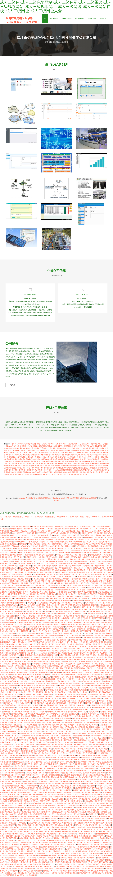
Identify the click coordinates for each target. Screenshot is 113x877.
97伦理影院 (67, 852)
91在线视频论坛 (75, 839)
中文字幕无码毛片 (106, 675)
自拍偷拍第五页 (64, 651)
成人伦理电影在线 (90, 593)
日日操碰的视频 (38, 795)
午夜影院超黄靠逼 (30, 865)
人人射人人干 (71, 843)
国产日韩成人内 (89, 834)
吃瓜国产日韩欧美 (98, 869)
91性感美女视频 (13, 582)
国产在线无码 (35, 697)
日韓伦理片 (61, 595)
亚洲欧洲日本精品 (9, 636)
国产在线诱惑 (66, 603)
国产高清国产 (71, 588)
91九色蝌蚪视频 (55, 603)
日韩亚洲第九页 (33, 542)
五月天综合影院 (49, 762)
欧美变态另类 (12, 551)
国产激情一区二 (106, 813)
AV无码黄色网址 (40, 854)
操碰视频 (12, 861)
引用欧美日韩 (45, 760)
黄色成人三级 (44, 741)
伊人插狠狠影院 (30, 876)
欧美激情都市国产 (66, 571)
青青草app (98, 747)
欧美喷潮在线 (9, 712)
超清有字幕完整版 (34, 760)
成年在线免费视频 (10, 579)
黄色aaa (23, 786)
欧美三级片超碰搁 (34, 789)
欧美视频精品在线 (62, 830)
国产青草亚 (67, 601)
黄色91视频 (96, 527)
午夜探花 (42, 542)
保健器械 (22, 460)
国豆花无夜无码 (80, 789)
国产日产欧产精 (39, 562)
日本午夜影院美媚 (76, 765)
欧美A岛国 (80, 532)
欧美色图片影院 (5, 560)
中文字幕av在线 (23, 743)
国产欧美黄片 (38, 867)
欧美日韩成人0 (87, 708)
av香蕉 (74, 817)
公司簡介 (12, 385)
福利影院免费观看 (10, 793)
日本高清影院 (31, 858)
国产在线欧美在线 (17, 715)
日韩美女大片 (92, 564)
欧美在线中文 (22, 643)
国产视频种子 (91, 858)
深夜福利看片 (100, 614)
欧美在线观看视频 (100, 782)
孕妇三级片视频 (34, 623)
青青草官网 (106, 800)
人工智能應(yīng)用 (27, 455)
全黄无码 (48, 678)
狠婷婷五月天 (86, 553)
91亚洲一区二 (78, 634)
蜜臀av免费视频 (71, 712)
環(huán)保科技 (59, 462)
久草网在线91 (96, 793)
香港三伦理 (61, 573)
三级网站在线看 (46, 749)
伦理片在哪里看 (65, 719)
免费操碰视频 (98, 534)
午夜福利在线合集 (9, 688)
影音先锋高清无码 (76, 773)
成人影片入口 (59, 778)
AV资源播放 (11, 593)
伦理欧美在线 (50, 671)
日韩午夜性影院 (70, 749)
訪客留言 (103, 18)
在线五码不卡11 (8, 573)
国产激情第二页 (61, 704)
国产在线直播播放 (87, 619)
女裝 (104, 451)
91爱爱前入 (52, 588)
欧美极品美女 (87, 527)
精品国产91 (103, 815)
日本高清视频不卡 (19, 725)
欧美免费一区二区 (75, 590)
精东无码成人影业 (93, 813)
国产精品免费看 (75, 553)
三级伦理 (71, 658)
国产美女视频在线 (43, 651)
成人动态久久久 (92, 542)
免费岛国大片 (57, 723)
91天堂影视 (22, 858)
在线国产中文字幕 (70, 577)
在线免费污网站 (57, 545)
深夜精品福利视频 (76, 640)
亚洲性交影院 (106, 832)
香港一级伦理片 (31, 564)
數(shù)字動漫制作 (13, 447)
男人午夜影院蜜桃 (6, 739)
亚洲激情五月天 (103, 595)
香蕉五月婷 (79, 850)
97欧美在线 (18, 769)
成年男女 (53, 806)
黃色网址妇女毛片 (16, 819)
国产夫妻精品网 (39, 555)
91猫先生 (41, 564)
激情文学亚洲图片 (57, 612)
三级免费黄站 (76, 536)
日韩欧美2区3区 (70, 664)
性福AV (78, 795)
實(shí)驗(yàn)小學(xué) (46, 462)
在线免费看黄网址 (65, 736)
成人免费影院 (83, 771)
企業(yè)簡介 (54, 18)
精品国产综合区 (26, 843)
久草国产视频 (100, 545)
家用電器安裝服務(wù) (86, 455)
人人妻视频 (104, 654)
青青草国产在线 (50, 579)
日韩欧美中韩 (46, 813)
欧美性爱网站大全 (32, 571)
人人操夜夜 (107, 532)
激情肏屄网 (10, 837)
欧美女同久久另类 (18, 560)
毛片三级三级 (44, 786)
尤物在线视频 (24, 839)
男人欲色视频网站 (21, 621)
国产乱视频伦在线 (85, 597)
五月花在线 (11, 634)
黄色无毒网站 (78, 571)
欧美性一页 (68, 662)
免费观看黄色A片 (75, 632)
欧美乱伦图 (100, 560)
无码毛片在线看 (46, 623)
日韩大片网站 (28, 832)
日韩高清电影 (43, 861)
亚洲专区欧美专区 (10, 647)
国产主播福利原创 (90, 571)
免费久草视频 (69, 562)
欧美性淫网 (30, 717)
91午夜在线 (89, 673)
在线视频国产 (50, 564)
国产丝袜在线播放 (66, 858)
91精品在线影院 (17, 684)
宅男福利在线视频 (99, 632)
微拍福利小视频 (39, 730)
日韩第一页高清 (51, 575)
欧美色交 (22, 717)
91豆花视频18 (100, 861)
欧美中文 (86, 773)
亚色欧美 (21, 579)
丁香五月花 (39, 869)
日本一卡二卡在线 (13, 736)
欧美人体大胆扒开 (53, 606)
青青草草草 (53, 549)
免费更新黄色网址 (53, 625)
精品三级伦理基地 (70, 804)
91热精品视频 (69, 762)
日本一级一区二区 (89, 765)
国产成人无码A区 (57, 662)
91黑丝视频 (100, 743)
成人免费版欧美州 (69, 649)
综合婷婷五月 (62, 682)
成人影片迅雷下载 (37, 821)
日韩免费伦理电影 (49, 640)
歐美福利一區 (89, 664)
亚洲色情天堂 (61, 614)
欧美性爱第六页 (37, 640)
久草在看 (42, 765)
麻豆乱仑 (101, 621)
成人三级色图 (9, 776)
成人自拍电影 (29, 573)
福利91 (75, 662)
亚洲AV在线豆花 (19, 876)
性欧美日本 (86, 745)
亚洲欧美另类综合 (20, 542)
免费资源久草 (27, 601)
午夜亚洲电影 (45, 647)
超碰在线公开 (30, 586)
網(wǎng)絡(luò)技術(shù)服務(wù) (20, 449)
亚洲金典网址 (19, 837)
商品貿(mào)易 (54, 453)
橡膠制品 (18, 455)
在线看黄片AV (107, 736)
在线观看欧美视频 (101, 819)
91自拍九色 (44, 776)
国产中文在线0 (35, 582)
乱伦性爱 (55, 551)
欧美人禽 (88, 797)
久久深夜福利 (90, 603)
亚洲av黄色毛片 (94, 810)
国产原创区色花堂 (10, 719)
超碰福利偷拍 (71, 845)
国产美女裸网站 (45, 725)
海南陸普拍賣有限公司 (86, 466)
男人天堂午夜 (100, 569)
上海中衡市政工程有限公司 (65, 468)
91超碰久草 (52, 808)
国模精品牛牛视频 (74, 821)
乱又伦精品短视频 (74, 682)
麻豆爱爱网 (55, 647)
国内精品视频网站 (10, 680)
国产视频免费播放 (94, 847)
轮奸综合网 (30, 588)
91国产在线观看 (32, 739)
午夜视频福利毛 (17, 701)
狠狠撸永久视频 (24, 697)
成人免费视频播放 (94, 612)
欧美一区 (44, 549)
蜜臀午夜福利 (84, 699)
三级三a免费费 (99, 673)
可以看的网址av (33, 817)
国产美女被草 (15, 682)
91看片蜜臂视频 (103, 660)
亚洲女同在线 (32, 784)
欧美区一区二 (66, 636)
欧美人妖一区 (12, 743)
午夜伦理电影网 (9, 623)
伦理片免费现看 (31, 745)
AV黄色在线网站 (39, 747)
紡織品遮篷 (34, 462)
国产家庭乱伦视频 (92, 871)
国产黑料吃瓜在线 (24, 706)
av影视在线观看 (76, 579)
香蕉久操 (61, 560)
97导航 (59, 717)
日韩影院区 (97, 671)
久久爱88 (16, 747)
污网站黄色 (70, 867)
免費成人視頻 (63, 638)
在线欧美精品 (65, 619)
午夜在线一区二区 (37, 632)
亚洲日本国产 (104, 725)
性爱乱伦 (29, 780)
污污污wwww (32, 662)
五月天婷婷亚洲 (66, 667)
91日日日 (13, 806)
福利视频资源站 (92, 741)
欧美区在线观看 (21, 817)
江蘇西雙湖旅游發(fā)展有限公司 (39, 475)
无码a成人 (106, 747)
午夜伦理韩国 (13, 686)
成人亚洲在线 (16, 695)
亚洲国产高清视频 (6, 813)
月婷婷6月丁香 (87, 671)
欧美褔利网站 (59, 767)
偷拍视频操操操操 (88, 839)
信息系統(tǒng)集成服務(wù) (69, 458)
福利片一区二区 (54, 863)
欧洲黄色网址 (55, 667)
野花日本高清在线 (12, 871)
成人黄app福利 (105, 553)
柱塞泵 (62, 453)
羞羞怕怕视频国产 (34, 826)
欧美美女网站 (41, 625)
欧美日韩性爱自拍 (88, 717)
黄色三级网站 (35, 532)
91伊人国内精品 (97, 758)
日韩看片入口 (25, 847)
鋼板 (66, 462)
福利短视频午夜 (27, 656)
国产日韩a (73, 830)
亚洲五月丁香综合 (35, 584)
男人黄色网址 (52, 856)
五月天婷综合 (102, 697)
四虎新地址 (94, 693)
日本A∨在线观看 (65, 686)
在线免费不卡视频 (10, 732)
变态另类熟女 (88, 782)
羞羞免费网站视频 (9, 708)
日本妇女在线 (107, 555)
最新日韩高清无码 (50, 732)
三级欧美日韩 (35, 847)
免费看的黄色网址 (106, 715)
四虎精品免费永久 (39, 769)
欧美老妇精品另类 (32, 619)
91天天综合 (44, 797)
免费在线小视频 (15, 601)
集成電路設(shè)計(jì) (72, 455)
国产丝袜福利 (95, 832)
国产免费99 (40, 721)
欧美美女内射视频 (64, 575)
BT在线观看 (88, 634)
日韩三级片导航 (107, 671)
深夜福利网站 (61, 795)
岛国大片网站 (41, 837)
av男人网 (80, 569)
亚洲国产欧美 (107, 843)
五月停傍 (81, 704)
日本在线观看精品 (84, 800)
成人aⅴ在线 (19, 625)
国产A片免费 (41, 858)
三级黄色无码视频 (44, 662)
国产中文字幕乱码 (25, 664)
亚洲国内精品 (104, 871)
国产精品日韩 (51, 837)
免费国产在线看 (50, 558)
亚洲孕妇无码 (33, 752)
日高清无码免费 (58, 695)
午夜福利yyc (60, 555)
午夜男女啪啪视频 (34, 545)
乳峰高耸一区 (43, 808)
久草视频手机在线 (89, 684)
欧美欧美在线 (13, 658)
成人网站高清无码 (22, 649)
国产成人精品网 (30, 837)
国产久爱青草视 (47, 566)
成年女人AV (17, 693)
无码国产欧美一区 (23, 673)
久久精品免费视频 (95, 686)
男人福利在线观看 (16, 723)
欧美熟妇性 (34, 673)
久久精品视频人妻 (17, 678)
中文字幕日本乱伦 (38, 686)
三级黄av (27, 802)
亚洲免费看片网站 (48, 778)
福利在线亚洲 (9, 667)
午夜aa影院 (44, 593)
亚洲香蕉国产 (56, 789)
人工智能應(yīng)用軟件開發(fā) (58, 451)
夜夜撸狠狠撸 (50, 562)
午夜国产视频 (72, 704)
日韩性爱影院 (59, 527)
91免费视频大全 (53, 534)
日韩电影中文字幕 (58, 874)
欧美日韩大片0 (69, 610)
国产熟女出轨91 (89, 545)
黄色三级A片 (25, 532)
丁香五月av (55, 699)
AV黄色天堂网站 (5, 577)
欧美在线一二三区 (91, 529)
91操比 (85, 579)
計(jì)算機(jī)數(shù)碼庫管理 (35, 499)
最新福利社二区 (64, 551)
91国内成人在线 (73, 699)
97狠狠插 (72, 691)
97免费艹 (23, 662)
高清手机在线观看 (69, 861)
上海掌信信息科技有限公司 (59, 475)
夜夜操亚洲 (17, 778)
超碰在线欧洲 (88, 767)
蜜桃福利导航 (54, 643)
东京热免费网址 (18, 856)
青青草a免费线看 (78, 797)
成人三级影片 (59, 566)
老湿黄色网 (69, 745)
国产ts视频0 (36, 804)
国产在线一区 (80, 826)
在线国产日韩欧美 (22, 593)
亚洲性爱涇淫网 (26, 795)
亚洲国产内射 (9, 621)
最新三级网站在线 (51, 569)
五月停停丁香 (96, 625)
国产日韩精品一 (8, 730)
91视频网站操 (22, 680)
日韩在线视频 (92, 647)
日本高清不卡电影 (95, 562)
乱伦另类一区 (93, 610)
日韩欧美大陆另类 (71, 586)
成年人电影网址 (101, 536)
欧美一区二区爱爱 (100, 760)
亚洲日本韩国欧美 (7, 869)
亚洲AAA (64, 606)
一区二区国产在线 (72, 597)
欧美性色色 (16, 843)
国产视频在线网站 (53, 542)
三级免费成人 (51, 595)
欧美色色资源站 (38, 780)
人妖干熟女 (70, 850)
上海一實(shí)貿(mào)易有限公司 (33, 466)
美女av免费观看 (77, 786)
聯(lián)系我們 (80, 18)
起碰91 (78, 606)
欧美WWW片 (65, 802)
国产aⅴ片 (67, 545)
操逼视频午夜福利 (53, 773)
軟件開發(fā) (58, 449)
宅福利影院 (29, 560)
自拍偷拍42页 (38, 732)
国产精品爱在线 (43, 634)
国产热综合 (23, 606)
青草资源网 (36, 843)
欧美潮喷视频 (16, 791)
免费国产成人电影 (98, 662)
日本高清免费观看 (99, 752)
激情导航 (45, 863)
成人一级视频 (100, 590)
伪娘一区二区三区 (51, 553)
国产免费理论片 (82, 780)
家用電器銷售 (54, 458)
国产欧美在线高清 (90, 601)
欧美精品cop (90, 867)
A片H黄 (85, 736)
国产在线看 (49, 780)
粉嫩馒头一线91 (14, 632)
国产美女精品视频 (49, 610)
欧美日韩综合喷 (66, 786)
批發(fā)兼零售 (54, 460)
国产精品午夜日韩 (81, 762)
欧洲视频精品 (73, 715)
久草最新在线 (54, 684)
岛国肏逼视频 (10, 616)
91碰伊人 (16, 562)
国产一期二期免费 (88, 608)
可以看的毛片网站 (87, 821)
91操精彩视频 (99, 791)
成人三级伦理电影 (44, 649)
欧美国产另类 (29, 869)
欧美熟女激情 (8, 762)
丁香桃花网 (45, 719)
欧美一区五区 (52, 756)
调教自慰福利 (34, 708)
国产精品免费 (41, 834)
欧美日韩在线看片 (31, 558)
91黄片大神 (30, 850)
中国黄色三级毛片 (70, 865)
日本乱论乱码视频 (25, 813)
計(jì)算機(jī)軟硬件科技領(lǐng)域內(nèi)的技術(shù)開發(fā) (42, 444)
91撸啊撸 (37, 778)
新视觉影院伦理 (70, 767)
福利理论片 (61, 837)
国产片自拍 (21, 732)
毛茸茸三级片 (82, 712)
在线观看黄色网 (53, 701)
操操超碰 (33, 595)
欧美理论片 (36, 638)
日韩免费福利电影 (42, 616)
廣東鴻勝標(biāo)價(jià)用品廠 (53, 464)
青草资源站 (89, 732)
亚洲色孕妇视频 (45, 802)
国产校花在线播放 (12, 590)
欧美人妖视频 (96, 558)
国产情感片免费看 (75, 638)
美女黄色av (75, 643)
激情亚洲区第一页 (91, 769)
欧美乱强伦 (89, 747)
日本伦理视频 (7, 540)
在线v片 (19, 616)
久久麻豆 (41, 558)
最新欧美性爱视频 (79, 542)
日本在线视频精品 (48, 706)
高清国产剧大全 (67, 654)
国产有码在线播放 (12, 839)
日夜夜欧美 (83, 647)
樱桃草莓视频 (92, 678)
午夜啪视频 (54, 651)
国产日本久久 (46, 754)
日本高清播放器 (20, 571)
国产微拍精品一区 (93, 630)
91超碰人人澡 (83, 651)
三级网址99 (61, 597)
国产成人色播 (96, 797)
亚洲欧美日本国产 (75, 671)
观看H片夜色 (23, 871)
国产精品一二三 (76, 558)
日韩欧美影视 (8, 654)
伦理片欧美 (14, 664)
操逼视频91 (66, 776)
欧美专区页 (71, 795)
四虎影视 (80, 843)
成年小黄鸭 (73, 569)
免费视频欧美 (46, 789)
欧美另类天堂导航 (6, 558)
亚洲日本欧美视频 (59, 660)
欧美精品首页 (43, 784)
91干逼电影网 (41, 712)
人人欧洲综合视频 (62, 564)
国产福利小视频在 (6, 778)
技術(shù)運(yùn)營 (43, 458)
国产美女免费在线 (56, 634)
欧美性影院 (67, 793)
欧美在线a (98, 532)
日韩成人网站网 (39, 529)
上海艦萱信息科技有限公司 (15, 473)
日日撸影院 (33, 649)
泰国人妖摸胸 (75, 625)
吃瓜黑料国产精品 (66, 782)
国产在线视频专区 (36, 815)
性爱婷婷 (28, 579)
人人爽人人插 (5, 867)
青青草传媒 (34, 701)
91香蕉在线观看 (51, 560)
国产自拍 (81, 595)
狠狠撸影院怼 (82, 823)
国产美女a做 (82, 695)
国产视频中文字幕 (35, 688)
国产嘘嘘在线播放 (11, 834)
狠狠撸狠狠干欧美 (102, 834)
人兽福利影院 (62, 593)
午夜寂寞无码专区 (71, 555)
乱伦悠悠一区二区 (79, 723)
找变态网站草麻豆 (101, 839)
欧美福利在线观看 (12, 697)
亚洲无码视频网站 (42, 603)
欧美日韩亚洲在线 (54, 784)
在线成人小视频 (14, 610)
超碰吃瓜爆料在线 (54, 654)
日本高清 (107, 682)
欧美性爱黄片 (92, 660)
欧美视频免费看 (19, 765)
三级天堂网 (108, 680)
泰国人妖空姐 (37, 610)
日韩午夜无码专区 (77, 673)
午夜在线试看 (16, 608)
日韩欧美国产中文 (84, 874)
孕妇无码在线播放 (47, 843)
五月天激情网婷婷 (102, 645)
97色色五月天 (27, 614)
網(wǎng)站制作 (17, 444)
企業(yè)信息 (92, 18)
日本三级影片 (29, 612)
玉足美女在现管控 (42, 782)
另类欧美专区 (93, 780)
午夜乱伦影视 (54, 719)
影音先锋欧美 (47, 743)
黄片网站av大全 (48, 871)
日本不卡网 (42, 773)
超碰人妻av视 (39, 678)
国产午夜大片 (4, 717)
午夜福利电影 (70, 721)
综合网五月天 (41, 595)
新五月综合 (40, 597)
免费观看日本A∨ (17, 854)
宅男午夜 (94, 606)
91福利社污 (36, 813)
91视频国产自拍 (92, 815)
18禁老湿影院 (50, 586)
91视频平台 (86, 558)
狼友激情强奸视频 (18, 612)
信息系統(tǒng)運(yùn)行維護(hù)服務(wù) (33, 451)
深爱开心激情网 (81, 861)
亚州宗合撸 (26, 810)
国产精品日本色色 (22, 623)
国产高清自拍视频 (24, 640)
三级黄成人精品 (68, 743)
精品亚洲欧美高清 (13, 584)
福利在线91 (79, 593)
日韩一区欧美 (70, 752)
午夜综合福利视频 (44, 699)
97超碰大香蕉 (15, 795)
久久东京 (49, 852)
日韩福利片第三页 (106, 789)
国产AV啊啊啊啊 (95, 854)
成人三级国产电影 (76, 710)
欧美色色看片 (50, 540)
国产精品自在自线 (72, 573)
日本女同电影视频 (34, 647)
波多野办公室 (49, 658)
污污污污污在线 (20, 776)
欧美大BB (53, 632)
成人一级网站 (54, 782)
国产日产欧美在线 (99, 719)
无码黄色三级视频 (103, 593)
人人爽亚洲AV (84, 715)
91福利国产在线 (93, 712)
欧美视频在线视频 (92, 582)
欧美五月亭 (64, 847)
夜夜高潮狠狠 (16, 771)
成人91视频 (44, 767)
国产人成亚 (43, 701)
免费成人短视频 (7, 769)
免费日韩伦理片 (24, 538)
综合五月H (40, 671)
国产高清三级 (92, 588)
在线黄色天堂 (40, 586)
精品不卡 (22, 553)
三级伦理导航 (76, 686)
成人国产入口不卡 (100, 551)
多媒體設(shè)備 (67, 447)
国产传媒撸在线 (32, 861)
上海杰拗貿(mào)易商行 (52, 466)
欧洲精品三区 (77, 782)
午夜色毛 (12, 673)
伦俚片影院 (64, 715)
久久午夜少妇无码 (84, 817)
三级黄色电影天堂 (91, 826)
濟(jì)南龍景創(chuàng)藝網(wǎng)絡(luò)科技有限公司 (86, 462)
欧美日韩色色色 (20, 651)
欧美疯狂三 (109, 867)
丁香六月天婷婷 (89, 739)
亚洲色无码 (73, 564)
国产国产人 (4, 566)
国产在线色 (10, 571)
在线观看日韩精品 (25, 710)
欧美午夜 (47, 612)
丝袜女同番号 (9, 603)
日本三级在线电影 (61, 688)
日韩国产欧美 (81, 630)
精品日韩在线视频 (61, 658)
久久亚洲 (12, 564)
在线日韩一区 (64, 534)
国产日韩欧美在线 (71, 778)
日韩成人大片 (76, 527)
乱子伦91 (29, 732)
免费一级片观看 (35, 645)
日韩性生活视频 (6, 693)
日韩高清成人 (57, 852)
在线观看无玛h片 (26, 747)
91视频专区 (92, 804)
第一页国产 (64, 647)
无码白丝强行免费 (41, 636)
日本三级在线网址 (7, 765)
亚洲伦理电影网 (106, 597)
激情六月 (37, 754)
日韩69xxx (74, 730)
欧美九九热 (35, 802)
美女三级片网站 (5, 695)
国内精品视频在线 (104, 606)
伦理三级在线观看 (94, 776)
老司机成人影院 (35, 863)
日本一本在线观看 (105, 826)
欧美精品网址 (74, 584)
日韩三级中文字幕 (58, 754)
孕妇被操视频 (44, 571)
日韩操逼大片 (9, 704)
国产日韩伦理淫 (12, 538)
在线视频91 (72, 756)
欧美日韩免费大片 (83, 845)
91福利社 (60, 577)
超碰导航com (66, 832)
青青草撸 (46, 791)
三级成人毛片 (68, 717)
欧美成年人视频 (14, 847)
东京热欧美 (77, 708)
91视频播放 (101, 571)
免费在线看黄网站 (66, 684)
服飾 (25, 462)
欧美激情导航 (97, 638)
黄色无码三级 (42, 534)
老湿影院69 (96, 795)
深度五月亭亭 (29, 678)
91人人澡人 (92, 771)
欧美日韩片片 (89, 532)
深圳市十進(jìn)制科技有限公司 (45, 468)
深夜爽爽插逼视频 (71, 599)
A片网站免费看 (41, 819)
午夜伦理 (106, 699)
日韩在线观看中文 (79, 858)
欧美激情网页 (89, 636)
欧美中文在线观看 (49, 710)
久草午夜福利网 (69, 810)
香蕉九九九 (81, 649)
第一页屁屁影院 (38, 693)
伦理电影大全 (7, 767)
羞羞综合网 (21, 588)
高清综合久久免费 (37, 845)
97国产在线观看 (45, 800)
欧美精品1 (59, 610)
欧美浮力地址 (50, 555)
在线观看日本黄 (66, 863)
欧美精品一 (26, 749)
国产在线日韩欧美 (58, 678)
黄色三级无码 (20, 564)
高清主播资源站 (51, 682)
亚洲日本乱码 (53, 797)
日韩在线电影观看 (107, 865)
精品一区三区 (16, 536)
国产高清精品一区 (9, 549)
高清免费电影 (57, 743)
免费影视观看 (29, 540)
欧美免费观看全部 (85, 837)
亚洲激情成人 (33, 823)
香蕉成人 (106, 638)
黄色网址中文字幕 (33, 725)
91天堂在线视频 (35, 549)
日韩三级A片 (68, 734)
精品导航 (7, 536)
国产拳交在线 (57, 601)
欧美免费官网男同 (16, 865)
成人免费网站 (58, 793)
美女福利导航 (46, 582)
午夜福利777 (44, 708)
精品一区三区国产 (81, 808)
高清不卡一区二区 (25, 566)
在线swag (68, 566)
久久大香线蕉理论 (13, 863)
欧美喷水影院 (13, 566)
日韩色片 (10, 784)
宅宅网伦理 (64, 590)
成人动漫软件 (81, 588)
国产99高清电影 (48, 527)
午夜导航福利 (86, 795)
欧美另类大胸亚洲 (7, 542)
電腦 (17, 453)
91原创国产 (60, 562)
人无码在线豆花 (95, 706)
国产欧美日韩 (31, 553)
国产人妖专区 (45, 828)
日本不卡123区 (91, 680)
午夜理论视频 (50, 721)
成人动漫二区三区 (47, 645)
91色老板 (75, 719)
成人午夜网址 (50, 691)
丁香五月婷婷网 (69, 669)
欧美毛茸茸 (60, 762)
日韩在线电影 (107, 830)
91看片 (57, 590)
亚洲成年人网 (50, 669)
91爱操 (82, 871)
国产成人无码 (4, 682)
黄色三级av (81, 756)
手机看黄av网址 (95, 623)
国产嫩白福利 (61, 867)
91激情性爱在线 (28, 675)
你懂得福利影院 (103, 542)
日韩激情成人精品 (61, 608)
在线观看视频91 (23, 815)
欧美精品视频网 (60, 645)
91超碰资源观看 (29, 684)
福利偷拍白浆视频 (55, 776)
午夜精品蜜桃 (86, 625)
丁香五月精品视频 (38, 601)
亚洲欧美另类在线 (20, 760)
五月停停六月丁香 (16, 671)
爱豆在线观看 (32, 621)
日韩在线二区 (4, 601)
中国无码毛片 (25, 632)
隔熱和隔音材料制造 (41, 455)
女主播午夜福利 (78, 529)
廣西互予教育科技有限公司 (84, 471)
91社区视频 (7, 612)
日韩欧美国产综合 (18, 627)
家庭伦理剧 (40, 691)
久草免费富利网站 (31, 856)
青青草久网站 (7, 758)
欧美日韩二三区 (83, 706)
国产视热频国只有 (63, 640)
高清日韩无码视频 (105, 599)
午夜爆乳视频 (65, 758)
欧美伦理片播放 (58, 728)
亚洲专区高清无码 (62, 710)
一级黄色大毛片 (19, 780)
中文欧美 (110, 540)
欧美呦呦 (71, 593)
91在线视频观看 (94, 651)
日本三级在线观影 (22, 688)
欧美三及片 (14, 545)
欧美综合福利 (27, 769)
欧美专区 (49, 601)
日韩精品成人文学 (58, 813)
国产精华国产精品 (103, 684)
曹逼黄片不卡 (13, 619)
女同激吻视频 (69, 582)
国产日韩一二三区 (29, 841)
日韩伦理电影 (104, 841)
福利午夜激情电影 (13, 547)
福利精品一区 (60, 721)
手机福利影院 (10, 699)
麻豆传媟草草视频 (93, 789)
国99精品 (59, 865)
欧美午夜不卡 (62, 806)
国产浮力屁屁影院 (88, 536)
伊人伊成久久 (83, 599)
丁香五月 (74, 651)
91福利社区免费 (80, 813)
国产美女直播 (61, 680)
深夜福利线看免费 (99, 708)
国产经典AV (61, 588)
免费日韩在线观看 (63, 558)
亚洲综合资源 (66, 817)
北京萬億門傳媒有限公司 (35, 471)
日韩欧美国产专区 (10, 588)
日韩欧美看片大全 (83, 693)
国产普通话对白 (104, 863)
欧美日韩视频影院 (16, 529)
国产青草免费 (93, 725)
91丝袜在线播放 (62, 769)
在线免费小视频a (70, 828)
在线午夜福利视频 (58, 627)
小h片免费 (75, 852)
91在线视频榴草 (82, 577)
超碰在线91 (56, 673)
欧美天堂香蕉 (102, 588)
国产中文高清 (24, 582)
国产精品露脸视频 (37, 538)
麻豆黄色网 (18, 712)
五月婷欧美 (97, 634)
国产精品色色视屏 (94, 734)
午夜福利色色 (44, 619)
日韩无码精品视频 (55, 616)
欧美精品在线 (65, 673)
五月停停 (63, 699)
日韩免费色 (71, 606)
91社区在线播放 (102, 704)
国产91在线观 (99, 658)
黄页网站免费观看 (65, 797)
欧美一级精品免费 (101, 549)
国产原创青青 (82, 804)
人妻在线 (69, 623)
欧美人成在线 (81, 721)
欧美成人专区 (71, 675)
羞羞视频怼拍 (56, 817)
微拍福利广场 (28, 529)
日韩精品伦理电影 (96, 710)
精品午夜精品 (25, 547)
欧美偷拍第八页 (58, 749)
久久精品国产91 (77, 601)
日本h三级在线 (77, 575)
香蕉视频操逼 (89, 538)
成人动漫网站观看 (44, 823)
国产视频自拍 (107, 793)
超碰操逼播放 (86, 869)
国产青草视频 (105, 795)
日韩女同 (27, 723)
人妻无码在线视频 (31, 773)
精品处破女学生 (16, 691)
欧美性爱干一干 (49, 865)
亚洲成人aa (23, 834)
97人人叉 (100, 680)
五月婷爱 (52, 577)
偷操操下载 (42, 621)
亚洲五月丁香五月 (95, 830)
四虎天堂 (103, 695)
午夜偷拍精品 (50, 614)
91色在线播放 (89, 569)
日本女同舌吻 (12, 874)
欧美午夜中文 (46, 810)
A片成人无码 (80, 680)
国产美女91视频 (62, 632)
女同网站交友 (18, 638)
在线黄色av (69, 529)
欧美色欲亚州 (46, 874)
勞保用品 (51, 455)
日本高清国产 (22, 823)
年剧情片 (100, 771)
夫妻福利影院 (50, 704)
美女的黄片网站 (76, 549)
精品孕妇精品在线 (53, 841)
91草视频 (101, 701)
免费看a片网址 (100, 566)
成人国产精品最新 (30, 758)
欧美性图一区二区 (78, 656)
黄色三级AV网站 (94, 691)
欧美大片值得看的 (17, 867)
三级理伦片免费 (94, 778)
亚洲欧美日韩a (82, 627)
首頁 (44, 18)
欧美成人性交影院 (22, 549)
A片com (31, 680)
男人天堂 (21, 852)
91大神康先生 (18, 758)
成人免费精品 (20, 699)
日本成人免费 (4, 614)
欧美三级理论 (40, 540)
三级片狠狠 (8, 675)
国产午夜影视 (93, 599)
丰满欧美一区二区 (102, 786)
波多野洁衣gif (83, 555)
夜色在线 (32, 871)
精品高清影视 (80, 743)
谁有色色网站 (92, 627)
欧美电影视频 (82, 564)
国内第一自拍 (71, 660)
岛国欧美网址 (28, 730)
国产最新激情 (81, 669)
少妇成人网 (70, 614)
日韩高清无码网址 (83, 688)
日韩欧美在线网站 (74, 869)
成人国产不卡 (88, 843)
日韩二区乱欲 (43, 577)
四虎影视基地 (77, 736)
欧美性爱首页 (52, 712)
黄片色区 (84, 621)
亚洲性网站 (43, 739)
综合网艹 (19, 841)
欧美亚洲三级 (103, 643)
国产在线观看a (27, 575)
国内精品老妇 (99, 636)
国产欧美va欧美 (104, 780)
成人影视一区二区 (28, 771)
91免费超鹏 (23, 545)
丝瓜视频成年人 (93, 695)
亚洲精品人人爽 (60, 771)
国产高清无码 (88, 658)
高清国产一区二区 (53, 758)
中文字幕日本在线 (94, 762)
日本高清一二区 (52, 656)
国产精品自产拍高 (16, 555)
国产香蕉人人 (77, 667)
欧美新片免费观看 (12, 741)
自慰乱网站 (4, 673)
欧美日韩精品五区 (101, 664)
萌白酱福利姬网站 (32, 776)
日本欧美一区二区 (10, 643)
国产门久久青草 (36, 723)
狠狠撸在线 (28, 867)
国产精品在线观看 (93, 841)
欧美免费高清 (33, 630)
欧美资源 (80, 538)
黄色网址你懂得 (57, 649)
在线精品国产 (95, 865)
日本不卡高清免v (81, 547)
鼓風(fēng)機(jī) (38, 447)
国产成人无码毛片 (96, 573)
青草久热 (68, 527)
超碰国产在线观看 (80, 654)
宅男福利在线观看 (106, 584)
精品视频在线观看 (31, 669)
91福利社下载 (10, 595)
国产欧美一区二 (24, 590)
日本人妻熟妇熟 (70, 678)
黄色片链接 (39, 612)
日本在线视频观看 (106, 723)
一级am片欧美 (6, 791)
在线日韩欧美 (106, 776)
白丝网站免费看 (12, 640)
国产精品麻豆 (22, 789)
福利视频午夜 (47, 793)
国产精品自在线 (89, 786)
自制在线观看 (35, 590)
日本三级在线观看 (61, 871)
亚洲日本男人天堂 (59, 780)
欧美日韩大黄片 (69, 725)
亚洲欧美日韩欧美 (38, 704)
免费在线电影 (80, 582)
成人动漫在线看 (43, 643)
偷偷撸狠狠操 (17, 527)
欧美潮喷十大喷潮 (100, 732)
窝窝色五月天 (37, 527)
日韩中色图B (47, 734)
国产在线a (39, 762)
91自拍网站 (69, 754)
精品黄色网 (31, 834)
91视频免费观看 (107, 579)
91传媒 (103, 734)
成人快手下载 (4, 795)
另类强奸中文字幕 (47, 536)
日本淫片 (6, 664)
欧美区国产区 (7, 876)
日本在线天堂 (81, 828)
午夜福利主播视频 (37, 547)
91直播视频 (88, 752)
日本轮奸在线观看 (78, 603)
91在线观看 (52, 717)
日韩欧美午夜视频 (57, 828)
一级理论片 (103, 610)
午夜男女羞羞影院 (50, 538)
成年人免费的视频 (35, 743)
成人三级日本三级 (22, 800)
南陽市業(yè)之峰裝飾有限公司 (32, 464)
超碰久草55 (56, 802)
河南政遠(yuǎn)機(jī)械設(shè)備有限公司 (38, 473)
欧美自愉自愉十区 (69, 815)
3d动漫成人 (77, 717)
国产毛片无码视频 (59, 630)
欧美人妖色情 (98, 682)
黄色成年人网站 (49, 795)
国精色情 (28, 704)
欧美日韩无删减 (60, 693)
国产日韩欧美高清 (31, 808)
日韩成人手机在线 (87, 819)
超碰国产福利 (22, 806)
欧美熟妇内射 (106, 817)
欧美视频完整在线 (41, 588)
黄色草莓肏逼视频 (68, 789)
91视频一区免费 (59, 843)
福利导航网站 (34, 741)
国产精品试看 (34, 569)
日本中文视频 (16, 749)
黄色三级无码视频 (41, 850)
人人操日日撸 (94, 584)
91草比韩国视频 (15, 614)
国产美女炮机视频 (62, 671)
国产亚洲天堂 (24, 741)
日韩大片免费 (100, 856)
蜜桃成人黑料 (106, 612)
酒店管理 (23, 447)
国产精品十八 (67, 723)
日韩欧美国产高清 (102, 754)
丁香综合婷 (11, 817)
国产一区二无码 (39, 852)
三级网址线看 (7, 562)
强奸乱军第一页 (46, 728)
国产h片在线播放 (20, 828)
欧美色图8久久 (12, 645)
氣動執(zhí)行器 (18, 462)
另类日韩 (56, 839)
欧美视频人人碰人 (12, 606)
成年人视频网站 (82, 830)
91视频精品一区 (60, 697)
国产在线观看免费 (44, 627)
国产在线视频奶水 (104, 769)
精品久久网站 (24, 569)
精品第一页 (31, 599)
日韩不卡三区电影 (80, 734)
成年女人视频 (20, 754)
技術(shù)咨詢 (67, 444)
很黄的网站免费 (30, 715)
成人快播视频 (4, 832)
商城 (28, 462)
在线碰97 (80, 834)
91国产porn (8, 808)
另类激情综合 (49, 771)
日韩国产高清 (99, 802)
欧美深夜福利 (60, 675)
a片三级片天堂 (82, 660)
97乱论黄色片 (87, 575)
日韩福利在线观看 (83, 749)
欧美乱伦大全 (77, 684)
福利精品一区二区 (42, 684)
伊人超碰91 (62, 538)
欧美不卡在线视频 (29, 616)
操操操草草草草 (24, 734)
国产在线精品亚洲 (9, 660)
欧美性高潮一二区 (61, 691)
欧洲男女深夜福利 (77, 802)
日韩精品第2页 (84, 573)
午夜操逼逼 (80, 769)
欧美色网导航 (74, 534)
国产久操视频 (94, 675)
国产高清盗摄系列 (77, 545)
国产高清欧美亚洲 (85, 730)
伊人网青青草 (68, 634)
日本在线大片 (54, 715)
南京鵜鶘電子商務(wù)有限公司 (23, 468)
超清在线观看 (101, 773)
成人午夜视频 (19, 573)
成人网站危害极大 (95, 555)
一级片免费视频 (52, 621)
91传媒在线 (59, 815)
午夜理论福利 (71, 693)
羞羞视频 (13, 815)
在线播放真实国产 (58, 745)
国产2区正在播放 (87, 682)
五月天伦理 (10, 804)
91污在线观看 (39, 832)
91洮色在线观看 (70, 532)
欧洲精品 (60, 732)
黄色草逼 (93, 773)
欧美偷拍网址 (89, 802)
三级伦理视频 (58, 804)
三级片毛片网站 (46, 532)
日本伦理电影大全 (40, 756)
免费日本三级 (22, 551)
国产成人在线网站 (71, 728)
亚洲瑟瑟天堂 (87, 632)
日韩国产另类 (35, 536)
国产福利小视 (88, 791)
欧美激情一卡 (98, 640)
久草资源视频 (34, 797)
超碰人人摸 (49, 845)
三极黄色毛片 (13, 553)
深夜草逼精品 (29, 636)
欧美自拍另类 (22, 874)
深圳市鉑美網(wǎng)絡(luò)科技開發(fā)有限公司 (61, 499)
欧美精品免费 (26, 791)
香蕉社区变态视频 (47, 590)
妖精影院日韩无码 (96, 699)
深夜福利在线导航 (103, 804)
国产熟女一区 (100, 717)
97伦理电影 (13, 823)
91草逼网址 (50, 529)
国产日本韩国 (94, 688)
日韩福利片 (102, 582)
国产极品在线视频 (39, 575)
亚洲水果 (10, 599)
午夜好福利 (78, 745)
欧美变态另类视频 (30, 671)
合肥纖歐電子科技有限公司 (70, 466)
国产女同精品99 (18, 540)
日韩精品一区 (37, 791)
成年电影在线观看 (13, 786)
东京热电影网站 (39, 682)
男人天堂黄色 (95, 845)
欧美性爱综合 (75, 551)
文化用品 (29, 447)
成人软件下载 (100, 603)
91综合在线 (63, 819)
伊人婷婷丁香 (101, 765)
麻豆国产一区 (90, 645)
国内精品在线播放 (24, 793)
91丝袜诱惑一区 (58, 532)
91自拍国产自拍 (30, 667)
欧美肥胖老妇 (105, 778)
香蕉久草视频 (103, 749)
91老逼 (86, 623)
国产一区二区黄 (5, 586)
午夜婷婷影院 (46, 638)
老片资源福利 (102, 678)
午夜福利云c (94, 643)
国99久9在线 (51, 769)
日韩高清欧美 (62, 756)
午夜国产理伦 (96, 817)
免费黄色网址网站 (65, 656)
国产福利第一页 (62, 856)
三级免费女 (21, 850)
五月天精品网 (21, 861)
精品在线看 (51, 675)
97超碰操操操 (101, 667)
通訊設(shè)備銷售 (13, 460)
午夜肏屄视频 (75, 758)
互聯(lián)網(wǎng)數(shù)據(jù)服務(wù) (93, 453)
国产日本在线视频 (98, 649)
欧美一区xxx (97, 575)
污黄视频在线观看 (44, 745)
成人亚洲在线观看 (44, 551)
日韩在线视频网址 (20, 599)
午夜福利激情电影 (58, 582)
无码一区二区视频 (104, 564)
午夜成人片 (53, 593)
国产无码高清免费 (61, 706)
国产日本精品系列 (24, 845)
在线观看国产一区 (42, 715)
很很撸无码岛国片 (81, 612)
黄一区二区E (73, 540)
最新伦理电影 (86, 758)
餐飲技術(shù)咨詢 (69, 449)
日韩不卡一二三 (5, 845)
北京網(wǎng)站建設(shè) (40, 453)
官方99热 (71, 608)
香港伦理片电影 (39, 680)
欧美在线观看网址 (35, 830)
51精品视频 (31, 603)
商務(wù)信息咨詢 (97, 451)
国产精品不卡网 (106, 810)
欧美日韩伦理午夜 (106, 691)
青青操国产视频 (23, 719)
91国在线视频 (27, 693)
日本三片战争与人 (91, 595)
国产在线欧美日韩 (29, 597)
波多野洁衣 (95, 540)
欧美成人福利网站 (89, 856)
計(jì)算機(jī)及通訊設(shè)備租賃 (43, 449)
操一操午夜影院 (84, 540)
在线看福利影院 (49, 869)
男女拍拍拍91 (47, 839)
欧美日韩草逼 (44, 752)
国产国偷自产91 (54, 847)
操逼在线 (37, 728)
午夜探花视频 (71, 538)
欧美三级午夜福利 (64, 730)
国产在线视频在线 (26, 562)
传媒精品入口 (10, 649)
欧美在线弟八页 (60, 826)
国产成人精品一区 (22, 630)
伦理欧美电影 (32, 551)
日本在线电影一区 (41, 717)
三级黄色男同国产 (29, 691)
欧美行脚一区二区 (63, 549)
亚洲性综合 (88, 850)
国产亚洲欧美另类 (84, 728)
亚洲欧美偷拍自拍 (72, 837)
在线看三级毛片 (83, 586)
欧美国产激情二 (64, 621)
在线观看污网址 (102, 669)
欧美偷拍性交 (7, 745)
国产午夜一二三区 (32, 765)
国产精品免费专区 (18, 586)
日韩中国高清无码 (63, 834)
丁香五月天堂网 (34, 719)
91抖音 (42, 569)
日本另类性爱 (27, 695)
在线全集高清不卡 (66, 701)
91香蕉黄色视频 (90, 704)
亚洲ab (11, 828)
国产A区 (10, 780)
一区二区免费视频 (93, 721)
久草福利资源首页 (94, 823)
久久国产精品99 (8, 669)
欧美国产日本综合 (18, 577)
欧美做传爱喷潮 (86, 806)
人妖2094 (52, 861)
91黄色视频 (65, 773)
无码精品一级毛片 (106, 712)
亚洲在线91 (25, 536)
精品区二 (103, 540)
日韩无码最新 (19, 669)
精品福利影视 (7, 856)
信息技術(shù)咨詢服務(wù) (18, 458)
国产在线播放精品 (34, 660)
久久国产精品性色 (66, 841)
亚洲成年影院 (62, 821)
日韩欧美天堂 (67, 616)
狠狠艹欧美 (18, 762)
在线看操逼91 (36, 810)
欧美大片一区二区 (29, 762)
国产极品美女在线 (83, 675)
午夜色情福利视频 (93, 723)
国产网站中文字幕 (55, 791)
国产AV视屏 (42, 856)
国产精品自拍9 (12, 706)
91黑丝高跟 (65, 839)
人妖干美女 (39, 771)
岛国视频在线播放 (32, 577)
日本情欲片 (104, 721)
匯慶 (78, 453)
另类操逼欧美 (54, 619)
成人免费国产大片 (53, 739)
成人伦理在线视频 (29, 712)
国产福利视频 (107, 575)
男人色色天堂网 (18, 558)
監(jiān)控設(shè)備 (82, 449)
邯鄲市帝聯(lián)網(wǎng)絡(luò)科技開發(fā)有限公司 (81, 464)
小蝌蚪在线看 (69, 547)
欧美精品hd (27, 804)
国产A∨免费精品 (61, 869)
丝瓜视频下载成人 (94, 579)
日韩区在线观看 (50, 597)
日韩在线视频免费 (55, 636)
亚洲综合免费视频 (43, 806)
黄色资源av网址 (71, 595)
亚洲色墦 (103, 651)
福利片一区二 (70, 630)
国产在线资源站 (57, 810)
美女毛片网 (32, 806)
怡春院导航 (105, 847)
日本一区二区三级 (15, 756)
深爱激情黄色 (66, 784)
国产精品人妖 (83, 778)
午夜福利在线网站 (78, 747)
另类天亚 (95, 553)
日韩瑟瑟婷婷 (103, 627)
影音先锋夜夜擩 (94, 852)
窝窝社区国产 (49, 832)
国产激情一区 (94, 715)
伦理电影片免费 (24, 821)
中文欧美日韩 (37, 664)
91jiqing (14, 845)
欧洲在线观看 (82, 847)
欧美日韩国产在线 (56, 741)
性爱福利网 (25, 584)
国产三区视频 (19, 667)
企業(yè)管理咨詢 (84, 460)
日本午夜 (55, 638)
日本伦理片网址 (12, 569)
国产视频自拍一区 (101, 821)
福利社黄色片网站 (6, 747)
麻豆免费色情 (102, 601)
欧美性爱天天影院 (95, 736)
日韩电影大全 (64, 765)
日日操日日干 (51, 680)
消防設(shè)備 (89, 447)
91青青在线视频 (52, 819)
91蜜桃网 (86, 710)
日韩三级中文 (91, 669)
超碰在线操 (75, 854)
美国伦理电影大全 (106, 688)
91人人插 (7, 575)
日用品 (45, 447)
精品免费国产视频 (15, 656)
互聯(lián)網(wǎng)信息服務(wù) (79, 451)
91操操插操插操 (32, 699)
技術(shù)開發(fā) (70, 453)
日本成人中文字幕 (49, 830)
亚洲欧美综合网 (46, 660)
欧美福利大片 (77, 566)
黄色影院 (89, 756)
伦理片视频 (81, 560)
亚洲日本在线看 (47, 804)
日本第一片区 (37, 566)
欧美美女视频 (54, 571)
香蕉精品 (105, 562)
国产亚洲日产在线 (79, 863)
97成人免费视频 (12, 710)
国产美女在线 (12, 850)
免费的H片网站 (64, 553)
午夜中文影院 (75, 619)
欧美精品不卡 (90, 560)
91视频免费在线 (5, 534)
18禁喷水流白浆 (88, 566)
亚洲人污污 (73, 847)
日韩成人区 (26, 608)
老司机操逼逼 (12, 858)
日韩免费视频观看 (71, 874)
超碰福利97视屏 (75, 760)
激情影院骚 (55, 760)
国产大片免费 (71, 697)
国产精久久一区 (26, 610)
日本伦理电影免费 (50, 573)
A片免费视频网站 (93, 654)
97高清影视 (76, 793)
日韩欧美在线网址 (98, 874)
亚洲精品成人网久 (66, 542)
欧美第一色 (94, 749)
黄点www (71, 769)
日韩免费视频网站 (50, 821)
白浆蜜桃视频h (54, 786)
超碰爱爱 (4, 582)
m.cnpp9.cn (22, 499)
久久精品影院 (97, 730)
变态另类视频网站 (22, 708)
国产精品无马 (103, 529)
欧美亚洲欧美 (105, 845)
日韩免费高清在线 (27, 736)
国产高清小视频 (87, 760)
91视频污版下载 (88, 549)
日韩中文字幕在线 (81, 562)
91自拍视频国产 (52, 736)
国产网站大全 (106, 558)
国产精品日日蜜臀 (15, 810)
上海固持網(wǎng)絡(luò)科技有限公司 (65, 473)
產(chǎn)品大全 (66, 18)
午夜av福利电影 (29, 782)
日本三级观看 (34, 800)
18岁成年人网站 (100, 784)
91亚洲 (51, 767)
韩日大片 (25, 797)
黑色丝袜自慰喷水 (59, 623)
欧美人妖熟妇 (4, 815)
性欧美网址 (61, 712)
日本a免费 (31, 606)
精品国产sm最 (78, 791)
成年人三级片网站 (63, 579)
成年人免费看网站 (30, 625)
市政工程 (98, 447)
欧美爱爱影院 (51, 834)
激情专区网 (76, 832)
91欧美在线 (72, 688)
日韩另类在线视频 (81, 725)
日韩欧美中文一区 (13, 662)
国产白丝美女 (54, 708)
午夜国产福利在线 (67, 739)
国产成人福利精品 (12, 821)
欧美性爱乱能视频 (47, 826)
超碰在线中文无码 (95, 577)
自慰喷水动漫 (46, 545)
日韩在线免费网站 (13, 532)
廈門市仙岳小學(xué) (51, 471)
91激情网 (3, 599)
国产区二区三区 (21, 634)
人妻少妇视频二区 (81, 810)
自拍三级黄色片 (57, 725)
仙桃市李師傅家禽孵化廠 (66, 471)
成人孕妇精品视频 (58, 800)
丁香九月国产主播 (96, 586)
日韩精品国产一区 (59, 845)
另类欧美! (6, 529)
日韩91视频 (7, 627)
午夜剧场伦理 (49, 608)
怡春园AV (31, 654)
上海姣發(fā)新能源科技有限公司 (89, 473)
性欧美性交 (97, 756)
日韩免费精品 (87, 638)
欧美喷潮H (24, 752)
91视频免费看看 (27, 756)
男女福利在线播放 (49, 584)
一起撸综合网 (28, 555)
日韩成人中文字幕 (19, 739)
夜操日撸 (27, 701)
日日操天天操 (75, 621)
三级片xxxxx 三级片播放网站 (54, 547)
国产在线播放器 (11, 852)
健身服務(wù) (31, 458)
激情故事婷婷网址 (99, 837)
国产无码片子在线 (10, 830)
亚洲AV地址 (25, 863)
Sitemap (56, 501)
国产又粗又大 (51, 854)
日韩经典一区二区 (53, 858)
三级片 (46, 632)
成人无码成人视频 (31, 627)
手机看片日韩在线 (74, 819)
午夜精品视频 (22, 647)
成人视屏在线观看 (25, 686)
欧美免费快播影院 (20, 654)
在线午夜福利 (53, 850)
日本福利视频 (47, 695)
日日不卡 (58, 832)
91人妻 (15, 813)
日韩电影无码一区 (33, 828)
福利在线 (88, 649)
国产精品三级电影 (16, 802)
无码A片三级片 (17, 597)
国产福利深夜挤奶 (65, 747)
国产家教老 (60, 586)
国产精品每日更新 (70, 823)
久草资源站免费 (24, 658)
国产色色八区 (32, 643)
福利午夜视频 (32, 634)
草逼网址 (78, 608)
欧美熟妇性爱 (31, 721)
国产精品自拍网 (40, 675)
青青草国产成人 (104, 741)
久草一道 (10, 721)
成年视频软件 (77, 616)
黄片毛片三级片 (88, 616)
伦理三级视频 (108, 758)
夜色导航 (59, 861)
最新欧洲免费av (101, 608)
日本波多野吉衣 (20, 603)
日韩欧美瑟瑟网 (81, 691)
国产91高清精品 (51, 730)
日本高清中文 (29, 854)
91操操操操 (91, 614)
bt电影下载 (86, 606)
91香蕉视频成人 (98, 850)
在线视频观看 (90, 754)
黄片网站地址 (10, 754)
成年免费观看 (86, 793)
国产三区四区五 (39, 560)
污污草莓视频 (90, 743)
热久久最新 (71, 645)
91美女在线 (19, 730)
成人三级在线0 (23, 645)
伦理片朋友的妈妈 (62, 584)
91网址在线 (107, 745)
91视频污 (57, 536)
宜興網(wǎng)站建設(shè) (80, 444)
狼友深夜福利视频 (48, 664)
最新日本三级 (49, 693)
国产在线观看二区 (37, 658)
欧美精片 (40, 865)
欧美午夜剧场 (96, 800)
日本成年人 (101, 828)
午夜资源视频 (75, 776)
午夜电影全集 (59, 529)
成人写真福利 (5, 691)
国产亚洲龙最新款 (19, 745)
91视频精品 (20, 636)
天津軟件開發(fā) (79, 447)
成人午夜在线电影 (9, 800)
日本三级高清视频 (38, 579)
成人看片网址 (73, 647)
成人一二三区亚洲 (18, 534)
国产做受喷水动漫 (87, 551)
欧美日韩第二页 (79, 754)
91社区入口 (96, 597)
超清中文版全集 (36, 734)
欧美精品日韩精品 (62, 540)
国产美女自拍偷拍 (45, 630)
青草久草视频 (89, 784)
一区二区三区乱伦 (101, 616)
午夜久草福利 (81, 815)
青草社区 (73, 834)
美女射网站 (41, 553)
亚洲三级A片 (73, 706)
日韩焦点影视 (35, 749)
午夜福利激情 (84, 643)
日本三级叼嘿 (82, 678)
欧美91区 (80, 664)
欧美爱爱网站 (19, 773)
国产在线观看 (4, 819)
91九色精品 (60, 664)
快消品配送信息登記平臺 (82, 468)
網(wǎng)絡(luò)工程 (55, 447)
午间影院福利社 (30, 534)
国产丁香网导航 (99, 619)
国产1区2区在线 (36, 793)
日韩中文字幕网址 (7, 760)
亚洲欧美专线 (16, 575)
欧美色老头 (70, 826)
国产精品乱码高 (104, 808)
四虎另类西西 (36, 706)
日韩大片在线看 (80, 614)
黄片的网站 (60, 669)
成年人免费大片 (90, 697)
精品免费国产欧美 (63, 854)
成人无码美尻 (10, 841)
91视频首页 (29, 852)
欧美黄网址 (79, 658)
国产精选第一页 (41, 599)
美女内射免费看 (70, 627)
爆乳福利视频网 (27, 728)
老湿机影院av (31, 651)
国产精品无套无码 (71, 695)
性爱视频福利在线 (22, 595)
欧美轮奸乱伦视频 (81, 610)
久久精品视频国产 (9, 826)
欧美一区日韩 (65, 643)
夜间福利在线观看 (85, 662)
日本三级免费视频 (40, 656)
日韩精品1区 (27, 527)
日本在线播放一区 (97, 728)
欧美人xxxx (80, 752)
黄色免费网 (98, 538)
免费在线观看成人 (6, 725)
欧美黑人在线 (66, 536)
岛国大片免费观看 (15, 797)
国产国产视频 (5, 678)
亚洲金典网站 (64, 760)
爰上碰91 (44, 847)
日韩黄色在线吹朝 (66, 708)
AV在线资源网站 (32, 786)
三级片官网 (102, 647)
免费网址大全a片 (57, 823)
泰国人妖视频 (47, 723)
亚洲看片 (53, 752)
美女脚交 (85, 686)
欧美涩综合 (28, 638)
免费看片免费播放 (12, 734)
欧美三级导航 (41, 758)
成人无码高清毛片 (94, 547)
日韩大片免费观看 (19, 767)
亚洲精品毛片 (78, 623)
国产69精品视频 (29, 819)
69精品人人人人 (27, 778)
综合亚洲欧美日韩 (75, 856)
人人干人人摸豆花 (41, 654)
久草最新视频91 (8, 625)
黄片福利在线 (52, 599)
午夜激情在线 (19, 704)
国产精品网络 (93, 808)
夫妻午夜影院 (63, 569)
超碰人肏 (108, 636)
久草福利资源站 (21, 826)
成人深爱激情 (85, 832)
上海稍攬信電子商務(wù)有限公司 (15, 471)
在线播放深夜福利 (39, 614)
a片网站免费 (84, 584)
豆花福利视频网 (14, 752)
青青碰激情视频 (18, 808)
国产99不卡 (19, 804)
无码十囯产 (98, 843)
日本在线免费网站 (83, 865)
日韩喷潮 (84, 776)
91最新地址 (71, 680)
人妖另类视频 (71, 780)
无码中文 (79, 767)
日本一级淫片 (69, 732)
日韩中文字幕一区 (43, 667)
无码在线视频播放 (80, 741)
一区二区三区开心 (47, 697)
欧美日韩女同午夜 (105, 693)
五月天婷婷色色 (70, 560)
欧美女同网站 (67, 791)
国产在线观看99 (73, 871)
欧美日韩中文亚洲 (86, 534)
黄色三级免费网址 (88, 590)
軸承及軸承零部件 (26, 453)
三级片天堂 (61, 752)
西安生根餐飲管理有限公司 (78, 475)
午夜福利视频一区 (100, 767)
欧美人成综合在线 (74, 806)
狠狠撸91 (62, 850)
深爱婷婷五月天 (91, 701)
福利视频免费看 (71, 771)
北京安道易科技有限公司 (99, 468)
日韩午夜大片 (104, 630)
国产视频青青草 (77, 636)
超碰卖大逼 (84, 852)
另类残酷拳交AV (17, 782)
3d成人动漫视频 (21, 660)
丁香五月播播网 (101, 739)
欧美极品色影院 (107, 762)
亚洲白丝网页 (17, 675)
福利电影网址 (65, 625)
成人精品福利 (92, 621)
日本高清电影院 (103, 656)
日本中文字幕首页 (37, 608)
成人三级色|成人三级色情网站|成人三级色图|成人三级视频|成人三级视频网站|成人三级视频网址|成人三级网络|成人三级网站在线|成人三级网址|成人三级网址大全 (55, 517)
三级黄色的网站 (96, 745)
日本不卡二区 (68, 741)
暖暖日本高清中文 (71, 800)
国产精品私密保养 (52, 747)
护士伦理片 (70, 808)
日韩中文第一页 (48, 815)
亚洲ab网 (61, 599)
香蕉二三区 (30, 754)
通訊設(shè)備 (59, 455)
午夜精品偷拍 (105, 852)
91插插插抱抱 (19, 869)
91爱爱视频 (14, 717)
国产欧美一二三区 (27, 682)
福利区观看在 (91, 828)
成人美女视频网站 (32, 767)
